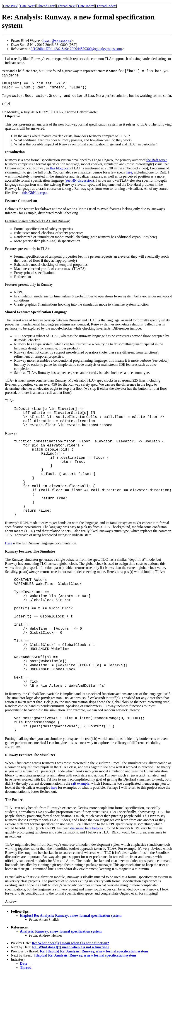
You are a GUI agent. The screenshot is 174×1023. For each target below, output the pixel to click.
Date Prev (10, 6)
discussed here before (86, 878)
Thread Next (66, 6)
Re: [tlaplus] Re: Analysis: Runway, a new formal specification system (94, 1001)
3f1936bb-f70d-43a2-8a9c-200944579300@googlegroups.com (76, 49)
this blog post (59, 168)
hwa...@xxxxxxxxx (57, 41)
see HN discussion (79, 180)
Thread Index (106, 6)
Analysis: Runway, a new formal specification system (61, 981)
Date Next (27, 6)
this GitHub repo (34, 193)
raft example (80, 833)
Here (8, 565)
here (129, 172)
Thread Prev (46, 6)
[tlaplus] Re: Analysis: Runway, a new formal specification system (70, 965)
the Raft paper (156, 160)
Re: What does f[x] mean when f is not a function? (70, 993)
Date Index (86, 6)
